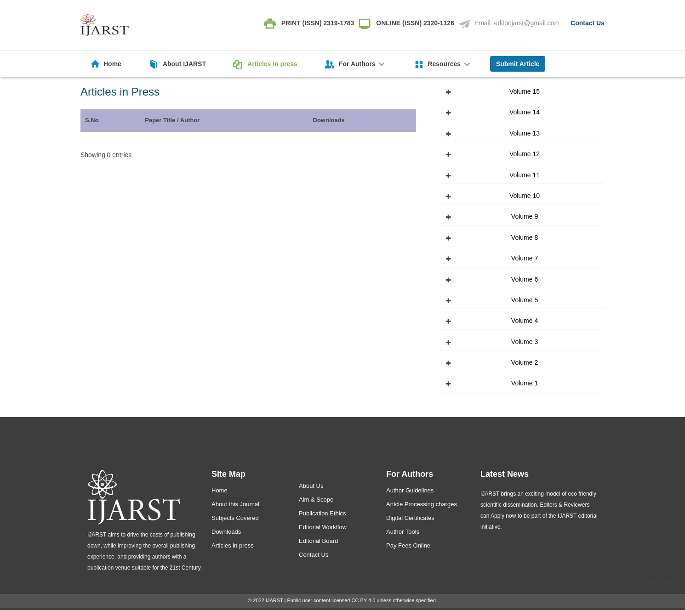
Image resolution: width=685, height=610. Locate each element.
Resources (449, 64)
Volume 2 (524, 362)
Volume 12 (524, 154)
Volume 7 (524, 258)
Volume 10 (524, 195)
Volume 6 (524, 279)
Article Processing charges (421, 504)
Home (112, 64)
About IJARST (184, 64)
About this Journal (235, 504)
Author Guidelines (410, 490)
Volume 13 (524, 133)
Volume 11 (524, 175)
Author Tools (402, 531)
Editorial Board (318, 540)
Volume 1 (524, 383)
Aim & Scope (316, 499)
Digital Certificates (410, 517)
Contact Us (588, 23)
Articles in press (272, 64)
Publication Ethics (322, 513)
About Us (311, 485)
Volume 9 (524, 216)
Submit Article (517, 64)
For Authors (362, 64)
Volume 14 (524, 112)
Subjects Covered (235, 517)
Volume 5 (524, 300)
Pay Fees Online (408, 545)
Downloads (226, 531)
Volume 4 (524, 320)
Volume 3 (524, 341)
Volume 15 (524, 91)
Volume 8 (524, 237)
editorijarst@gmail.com (527, 23)
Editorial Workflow (323, 527)
